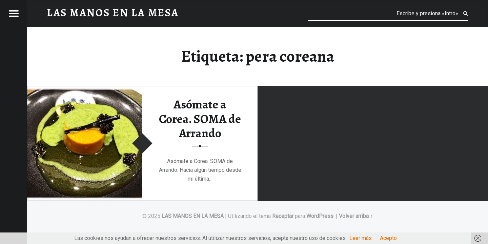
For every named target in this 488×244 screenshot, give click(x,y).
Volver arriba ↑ (356, 216)
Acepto (388, 238)
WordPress (319, 216)
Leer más (360, 238)
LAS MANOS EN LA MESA (193, 216)
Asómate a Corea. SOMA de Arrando (200, 118)
